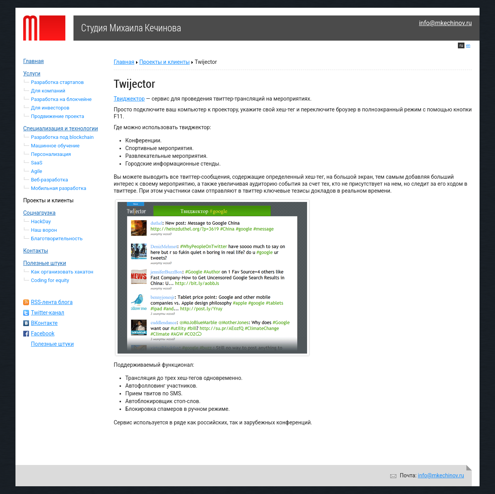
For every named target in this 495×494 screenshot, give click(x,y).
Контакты (35, 251)
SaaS (37, 163)
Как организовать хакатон (62, 272)
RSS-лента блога (52, 302)
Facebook (43, 333)
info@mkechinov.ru (445, 23)
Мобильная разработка (58, 188)
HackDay (41, 221)
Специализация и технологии (60, 128)
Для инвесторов (50, 108)
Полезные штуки (44, 263)
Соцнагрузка (39, 213)
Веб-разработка (49, 180)
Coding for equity (50, 280)
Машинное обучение (55, 146)
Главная (33, 61)
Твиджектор (129, 99)
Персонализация (51, 154)
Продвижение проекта (57, 116)
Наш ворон (44, 230)
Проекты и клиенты (48, 200)
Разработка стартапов (57, 82)
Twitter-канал (47, 312)
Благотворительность (57, 238)
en (468, 45)
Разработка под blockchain (62, 137)
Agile (36, 171)
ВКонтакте (44, 323)
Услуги (31, 73)
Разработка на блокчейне (61, 99)
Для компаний (48, 91)
